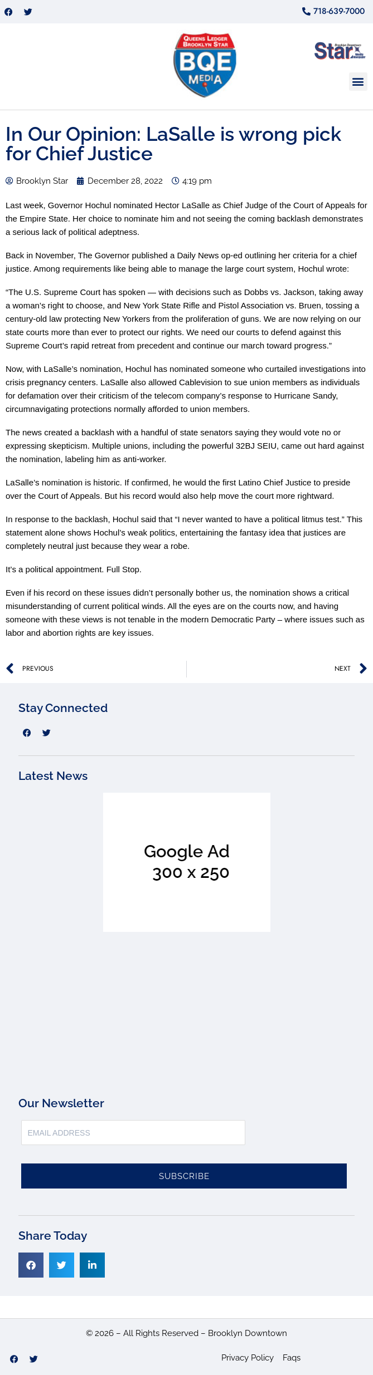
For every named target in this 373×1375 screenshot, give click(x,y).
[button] (358, 81)
